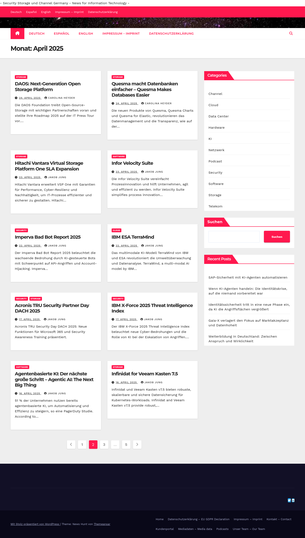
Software (119, 156)
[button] (291, 33)
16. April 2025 (30, 393)
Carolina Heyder (59, 97)
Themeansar (102, 524)
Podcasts (222, 529)
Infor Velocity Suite (132, 163)
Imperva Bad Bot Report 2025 (47, 237)
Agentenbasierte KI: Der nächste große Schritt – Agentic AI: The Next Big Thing (54, 379)
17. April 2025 (30, 319)
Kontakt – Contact (279, 519)
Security (21, 230)
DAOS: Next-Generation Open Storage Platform (47, 86)
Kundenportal (165, 529)
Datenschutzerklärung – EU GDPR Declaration (198, 519)
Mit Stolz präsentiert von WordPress (35, 524)
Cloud (116, 230)
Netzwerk (216, 150)
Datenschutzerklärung (103, 12)
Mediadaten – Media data (195, 529)
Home (160, 519)
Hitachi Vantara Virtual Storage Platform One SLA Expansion (49, 166)
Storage (21, 77)
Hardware (216, 127)
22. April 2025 (30, 245)
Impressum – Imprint (69, 12)
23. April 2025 (30, 177)
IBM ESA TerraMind (133, 237)
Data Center (218, 116)
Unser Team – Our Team (249, 529)
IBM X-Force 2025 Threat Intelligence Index (152, 308)
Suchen (214, 222)
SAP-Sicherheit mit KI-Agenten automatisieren (247, 277)
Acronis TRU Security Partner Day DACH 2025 (52, 308)
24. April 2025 (30, 97)
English (46, 12)
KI (210, 139)
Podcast (215, 161)
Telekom (215, 206)
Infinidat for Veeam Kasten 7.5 (145, 374)
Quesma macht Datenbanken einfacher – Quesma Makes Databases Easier (145, 89)
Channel (215, 94)
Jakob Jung (55, 177)
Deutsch (16, 12)
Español (31, 12)
